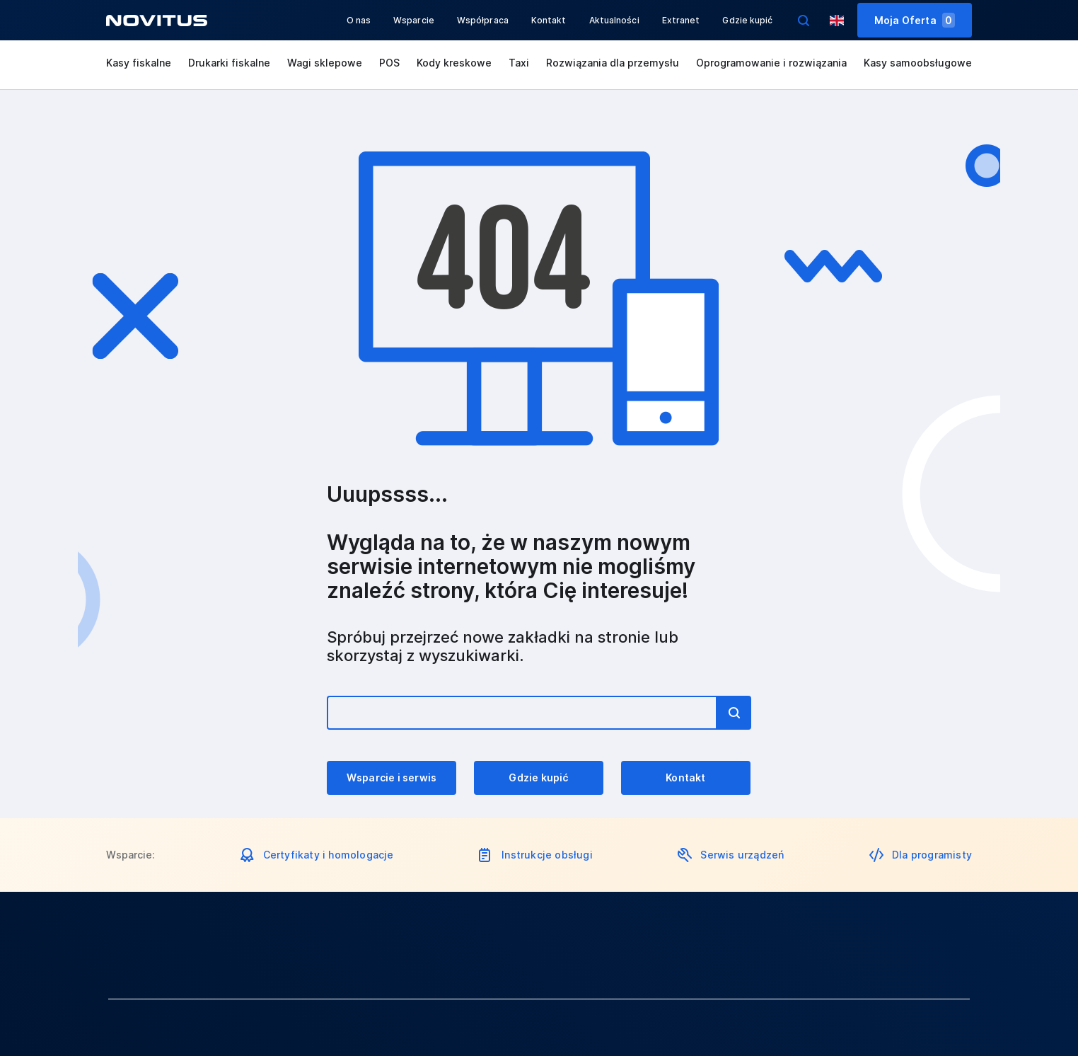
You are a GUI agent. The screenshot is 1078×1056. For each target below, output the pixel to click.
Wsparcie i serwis (391, 777)
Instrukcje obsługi (547, 855)
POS (389, 63)
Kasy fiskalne (138, 63)
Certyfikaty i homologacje (328, 855)
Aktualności (614, 20)
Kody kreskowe (454, 63)
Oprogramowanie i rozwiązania (771, 63)
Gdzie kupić (747, 20)
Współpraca (483, 20)
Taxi (519, 63)
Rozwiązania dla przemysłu (612, 63)
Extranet (681, 20)
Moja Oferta (914, 20)
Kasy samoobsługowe (918, 63)
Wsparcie (413, 20)
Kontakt (549, 20)
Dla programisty (932, 855)
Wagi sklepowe (324, 63)
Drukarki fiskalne (229, 63)
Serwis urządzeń (742, 855)
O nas (359, 20)
